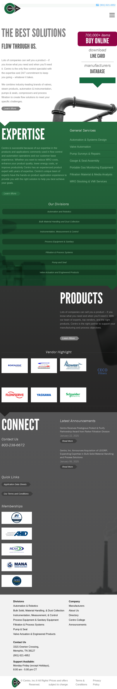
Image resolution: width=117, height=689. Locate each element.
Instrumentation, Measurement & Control (59, 231)
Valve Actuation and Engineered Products (59, 272)
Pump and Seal (59, 262)
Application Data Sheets (15, 484)
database (97, 69)
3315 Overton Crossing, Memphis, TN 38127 (26, 648)
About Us (74, 610)
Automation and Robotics (59, 211)
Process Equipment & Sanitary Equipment (35, 620)
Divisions (18, 601)
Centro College (77, 620)
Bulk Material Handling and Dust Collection (59, 221)
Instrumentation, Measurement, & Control (35, 615)
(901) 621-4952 (107, 5)
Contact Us (19, 642)
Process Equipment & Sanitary (59, 241)
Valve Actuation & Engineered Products (34, 634)
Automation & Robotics (25, 606)
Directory (74, 615)
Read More (67, 441)
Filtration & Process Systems (59, 252)
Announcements (77, 624)
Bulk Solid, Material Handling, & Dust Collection (38, 610)
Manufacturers (76, 606)
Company (74, 601)
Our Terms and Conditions (16, 494)
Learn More (10, 108)
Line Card (97, 53)
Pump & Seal (20, 629)
